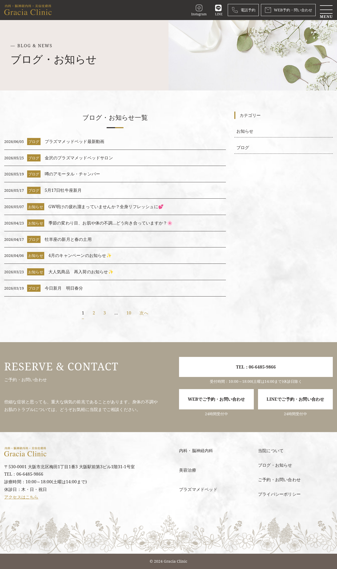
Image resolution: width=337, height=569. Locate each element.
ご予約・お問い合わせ (279, 479)
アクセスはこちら (21, 497)
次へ (144, 313)
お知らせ (245, 131)
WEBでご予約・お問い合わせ (216, 399)
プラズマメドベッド (198, 489)
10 (128, 313)
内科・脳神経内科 (196, 450)
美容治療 (187, 470)
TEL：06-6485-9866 (256, 367)
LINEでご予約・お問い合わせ (295, 399)
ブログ (242, 147)
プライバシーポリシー (279, 494)
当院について (271, 450)
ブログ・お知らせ (275, 465)
